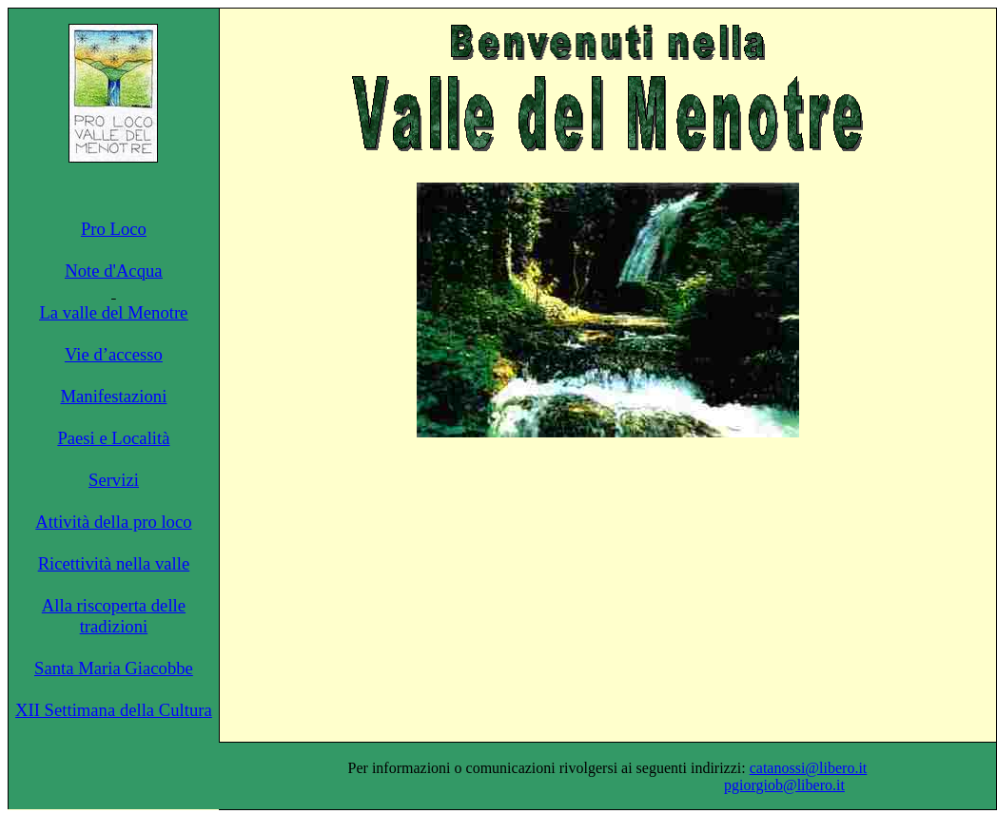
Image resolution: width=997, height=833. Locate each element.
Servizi (113, 480)
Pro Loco (114, 229)
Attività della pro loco (113, 522)
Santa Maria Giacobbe (113, 668)
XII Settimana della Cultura (113, 710)
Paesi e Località (113, 438)
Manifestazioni (113, 396)
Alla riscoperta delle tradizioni (114, 615)
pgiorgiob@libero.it (784, 785)
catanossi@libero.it (809, 768)
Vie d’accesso (114, 354)
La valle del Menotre (113, 312)
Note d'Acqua (113, 271)
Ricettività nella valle (114, 563)
